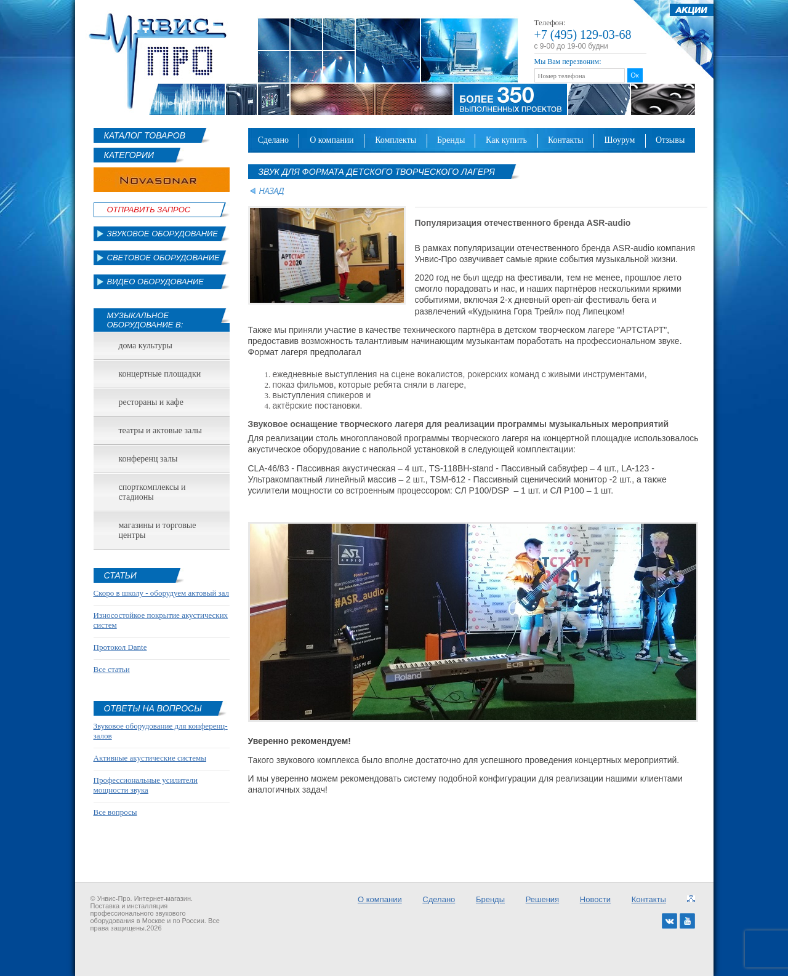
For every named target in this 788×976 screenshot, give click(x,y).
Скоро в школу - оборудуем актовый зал (162, 593)
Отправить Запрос (149, 209)
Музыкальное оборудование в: (145, 320)
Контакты (566, 140)
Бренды (451, 140)
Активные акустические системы (150, 757)
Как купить (506, 140)
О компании (332, 140)
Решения (542, 899)
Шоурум (619, 140)
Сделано (273, 140)
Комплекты (395, 140)
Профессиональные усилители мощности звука (146, 784)
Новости (595, 899)
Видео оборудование (155, 281)
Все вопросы (115, 812)
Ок (634, 75)
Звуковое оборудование (163, 233)
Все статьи (112, 669)
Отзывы (670, 140)
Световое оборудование (163, 257)
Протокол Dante (120, 647)
